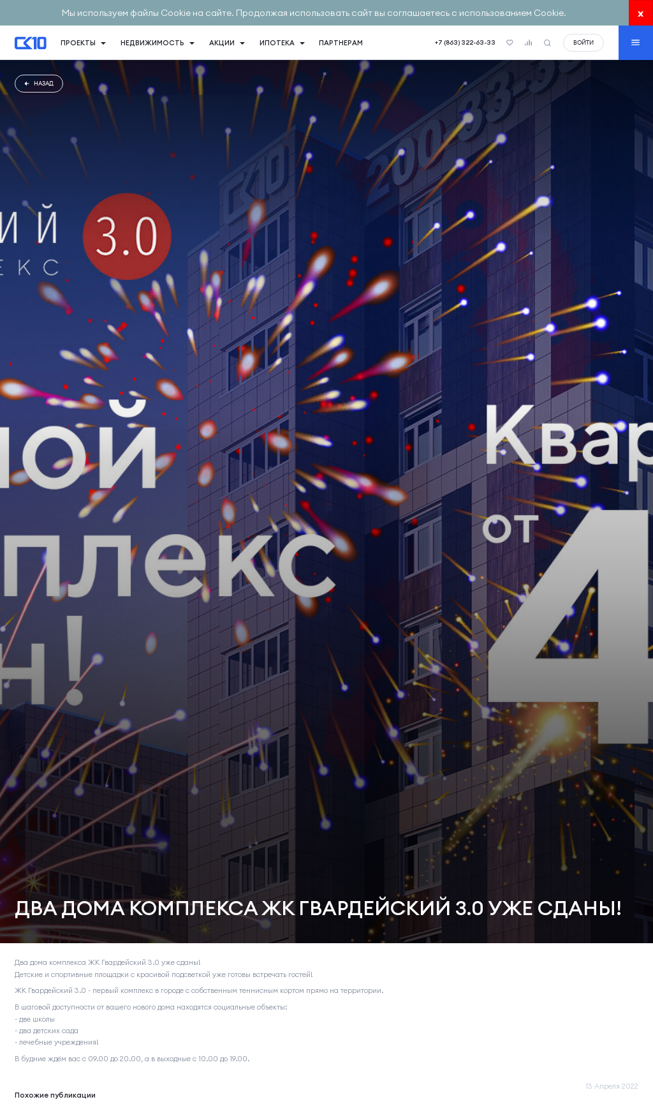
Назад (39, 83)
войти (583, 42)
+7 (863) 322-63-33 (465, 42)
